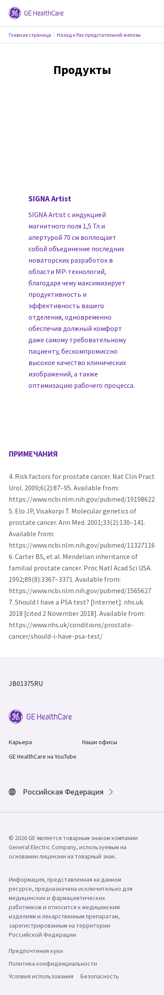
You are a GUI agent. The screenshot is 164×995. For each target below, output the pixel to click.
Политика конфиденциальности (53, 963)
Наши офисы (99, 742)
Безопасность (99, 976)
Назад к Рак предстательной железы (99, 35)
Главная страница (30, 35)
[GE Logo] (36, 12)
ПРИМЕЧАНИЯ (33, 454)
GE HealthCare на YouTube (43, 756)
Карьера (20, 742)
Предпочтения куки (36, 951)
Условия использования (41, 976)
